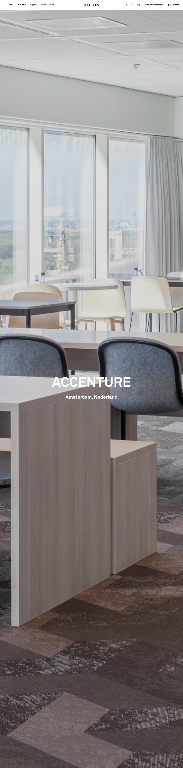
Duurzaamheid (47, 5)
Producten (21, 5)
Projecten (33, 5)
